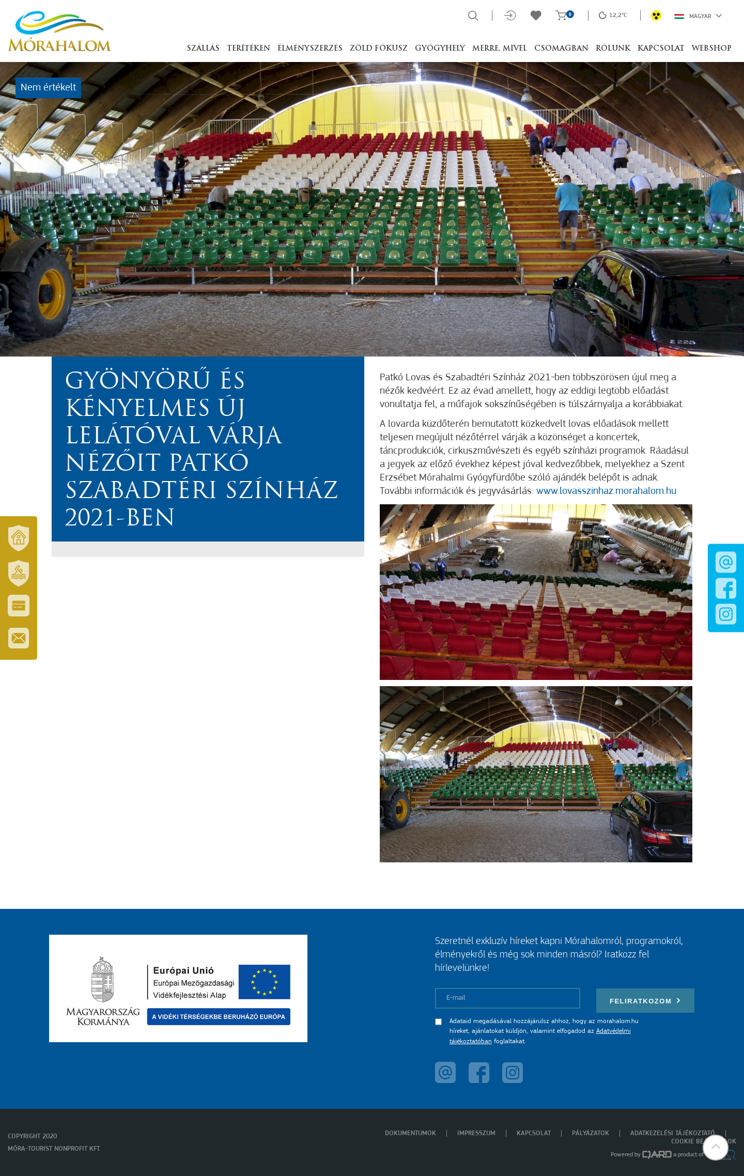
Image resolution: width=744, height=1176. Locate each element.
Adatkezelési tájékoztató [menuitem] (672, 1133)
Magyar (698, 15)
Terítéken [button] (248, 49)
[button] (716, 1147)
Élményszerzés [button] (310, 49)
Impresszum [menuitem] (476, 1133)
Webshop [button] (712, 49)
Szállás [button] (203, 49)
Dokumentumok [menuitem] (410, 1133)
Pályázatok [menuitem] (590, 1133)
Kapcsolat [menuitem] (534, 1133)
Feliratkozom (645, 1000)
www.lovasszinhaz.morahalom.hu (606, 491)
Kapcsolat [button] (661, 49)
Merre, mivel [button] (499, 49)
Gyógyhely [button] (440, 49)
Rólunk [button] (613, 49)
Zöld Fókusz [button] (379, 49)
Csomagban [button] (561, 49)
